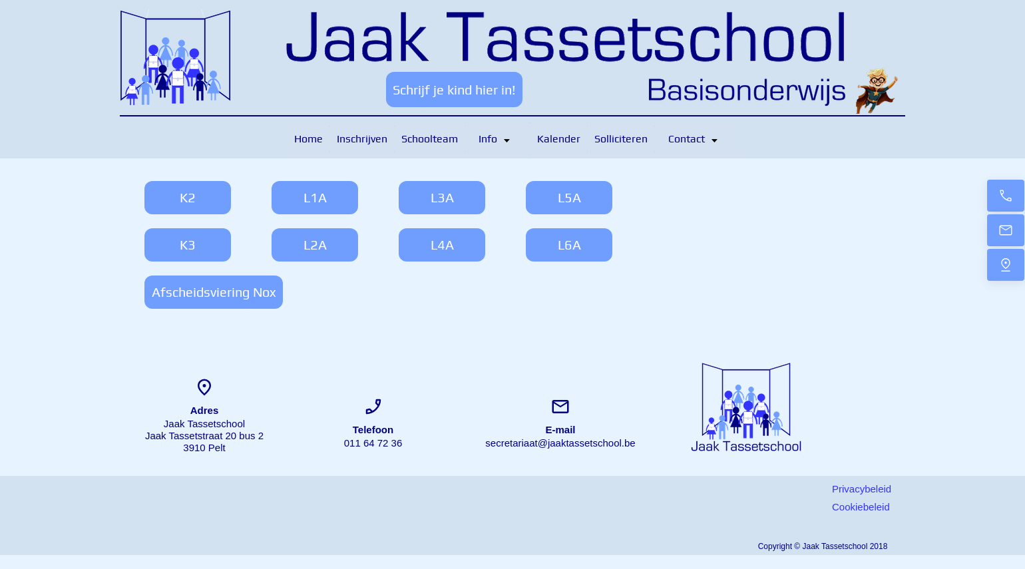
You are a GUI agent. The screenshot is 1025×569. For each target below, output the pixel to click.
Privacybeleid (861, 488)
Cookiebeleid (861, 506)
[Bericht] (1005, 230)
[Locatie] (1005, 265)
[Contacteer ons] (1005, 196)
